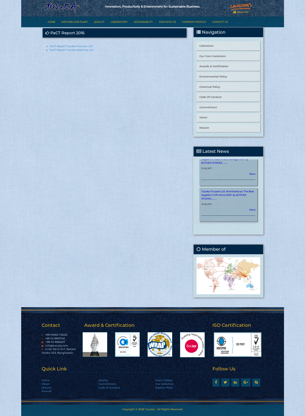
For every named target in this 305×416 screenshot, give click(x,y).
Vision (203, 117)
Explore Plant (164, 387)
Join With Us (167, 21)
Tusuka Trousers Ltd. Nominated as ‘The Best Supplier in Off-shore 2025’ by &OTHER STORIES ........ (227, 199)
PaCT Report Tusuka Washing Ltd (71, 49)
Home (51, 21)
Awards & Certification (213, 66)
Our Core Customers (212, 56)
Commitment (208, 107)
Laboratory (119, 21)
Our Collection (164, 383)
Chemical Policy (209, 86)
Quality (99, 21)
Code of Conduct (109, 387)
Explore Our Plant (74, 21)
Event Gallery (164, 380)
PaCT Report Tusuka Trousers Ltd (71, 46)
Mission (204, 127)
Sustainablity (143, 21)
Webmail (241, 12)
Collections (206, 45)
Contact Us (220, 21)
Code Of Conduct (210, 97)
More (252, 178)
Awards (47, 391)
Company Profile (194, 21)
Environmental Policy (213, 76)
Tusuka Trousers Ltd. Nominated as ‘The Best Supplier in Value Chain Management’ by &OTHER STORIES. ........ (227, 164)
